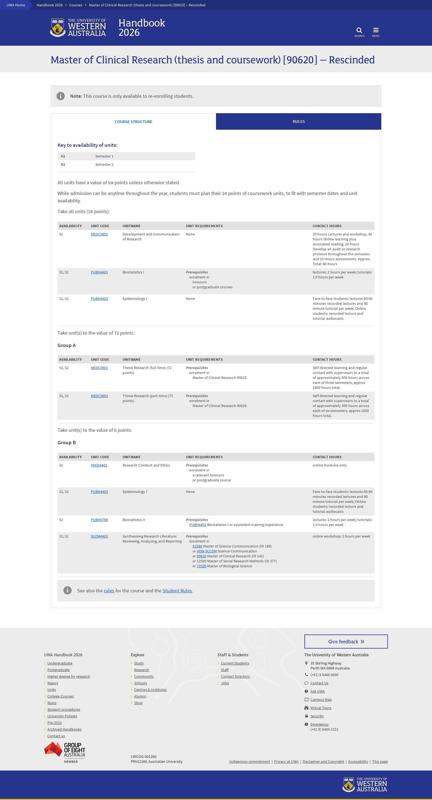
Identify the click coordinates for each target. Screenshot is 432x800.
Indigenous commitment (249, 761)
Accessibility (358, 761)
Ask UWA (317, 691)
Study (139, 663)
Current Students (235, 663)
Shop (138, 702)
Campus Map (321, 699)
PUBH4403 (99, 298)
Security (317, 716)
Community (144, 676)
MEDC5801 (99, 234)
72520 (201, 565)
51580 (197, 546)
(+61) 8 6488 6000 (324, 674)
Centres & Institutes (150, 689)
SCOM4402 (99, 536)
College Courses (60, 696)
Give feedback (343, 641)
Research (141, 669)
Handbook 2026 (50, 4)
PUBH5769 (99, 519)
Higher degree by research (68, 676)
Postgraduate (58, 669)
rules (109, 590)
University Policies (62, 716)
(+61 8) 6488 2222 (324, 729)
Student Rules (177, 590)
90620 (201, 556)
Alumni (140, 696)
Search (359, 31)
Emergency (319, 724)
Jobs (225, 682)
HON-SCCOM (207, 551)
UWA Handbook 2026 (63, 654)
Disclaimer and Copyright (323, 761)
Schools (140, 682)
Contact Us (319, 682)
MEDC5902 (99, 395)
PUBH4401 (99, 272)
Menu (375, 31)
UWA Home (16, 4)
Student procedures (63, 709)
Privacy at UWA (286, 761)
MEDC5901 (99, 367)
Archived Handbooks (64, 729)
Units (51, 689)
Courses (75, 4)
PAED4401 (99, 465)
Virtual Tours (320, 707)
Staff (224, 669)
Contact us (56, 735)
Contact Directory (235, 676)
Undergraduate (59, 663)
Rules (51, 702)
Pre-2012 (54, 722)
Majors (52, 682)
